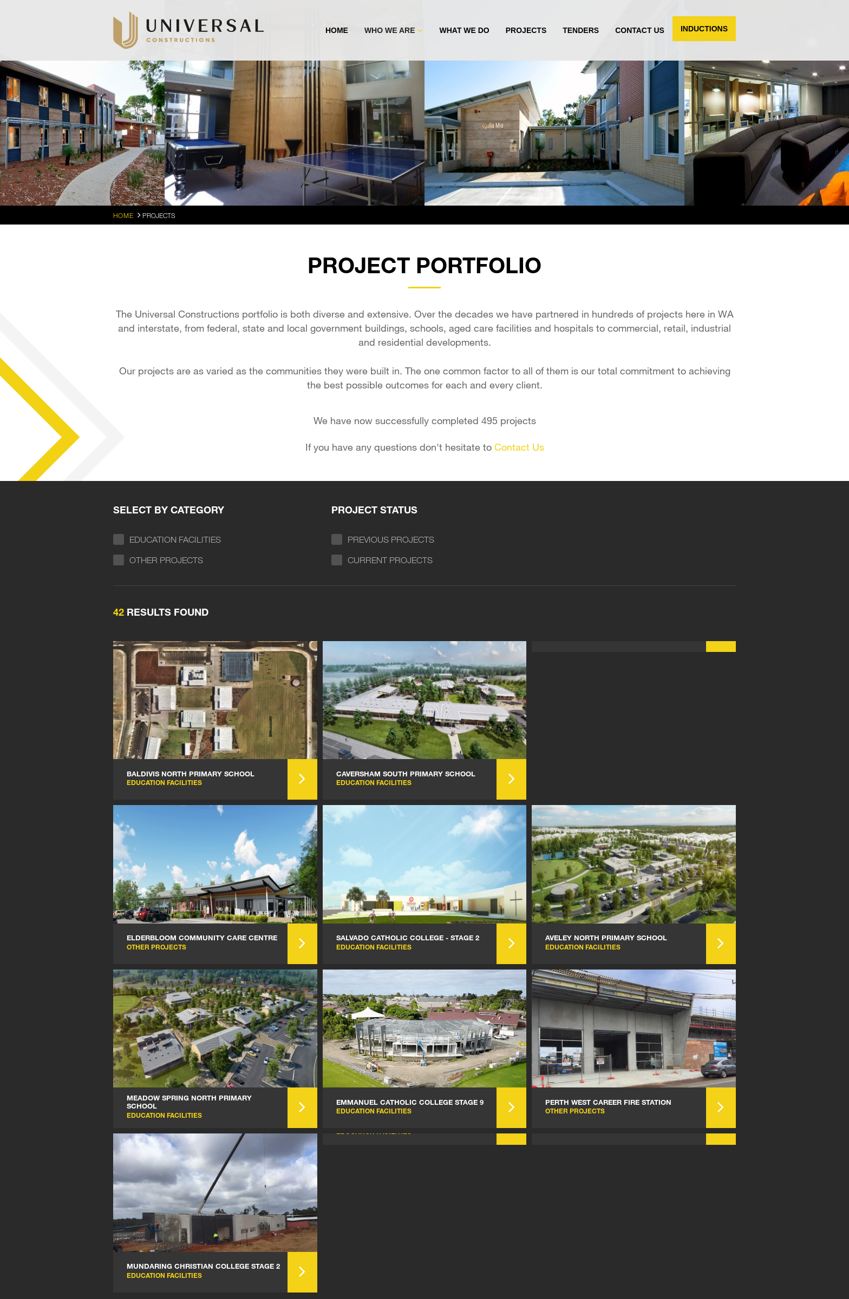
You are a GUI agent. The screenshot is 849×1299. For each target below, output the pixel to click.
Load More (424, 1034)
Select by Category (168, 510)
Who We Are (389, 30)
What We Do (464, 30)
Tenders (581, 30)
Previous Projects (391, 539)
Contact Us (639, 30)
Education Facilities (175, 539)
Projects (526, 30)
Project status (374, 510)
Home (336, 30)
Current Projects (390, 560)
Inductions (704, 28)
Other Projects (166, 560)
